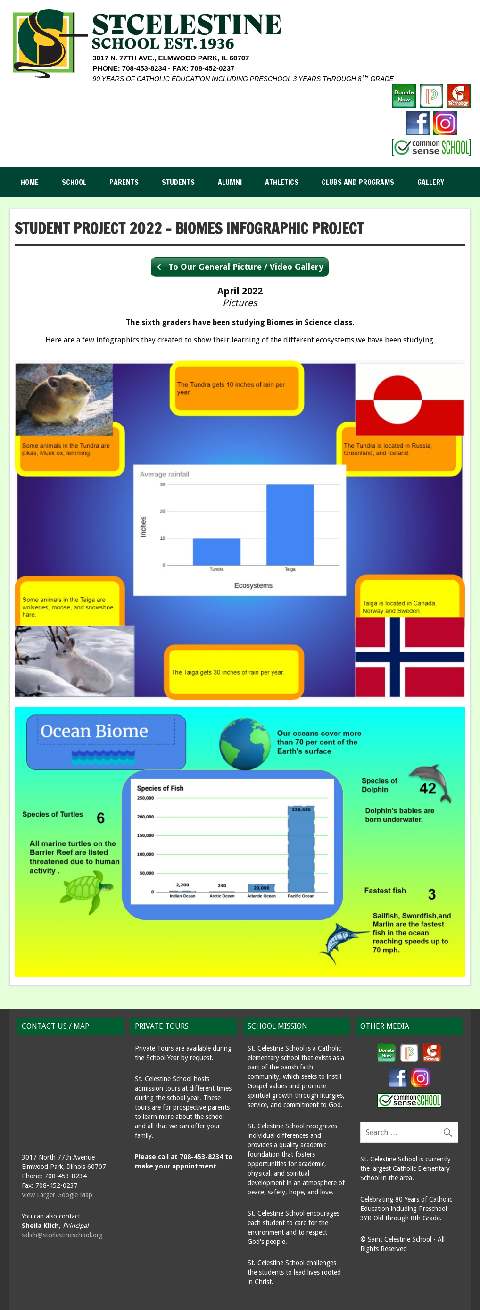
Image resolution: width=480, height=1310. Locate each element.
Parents (124, 182)
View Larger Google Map (57, 1195)
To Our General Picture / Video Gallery (245, 267)
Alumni (230, 182)
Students (178, 182)
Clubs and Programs (358, 182)
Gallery (430, 182)
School (74, 182)
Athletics (281, 182)
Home (30, 182)
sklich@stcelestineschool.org (62, 1235)
